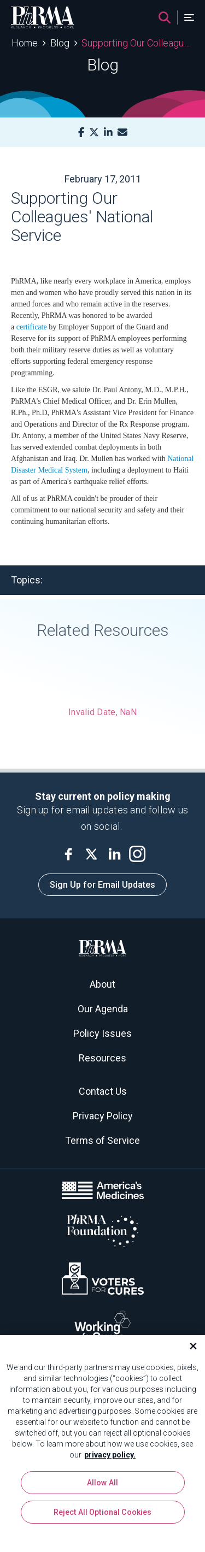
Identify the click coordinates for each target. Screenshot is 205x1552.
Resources (102, 1058)
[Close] (189, 1349)
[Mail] (122, 132)
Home (24, 43)
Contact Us (103, 1091)
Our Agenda (103, 1008)
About (102, 984)
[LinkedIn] (108, 132)
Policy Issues (102, 1033)
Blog (59, 43)
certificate (31, 327)
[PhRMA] (42, 17)
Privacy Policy (103, 1116)
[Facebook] (81, 132)
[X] (94, 132)
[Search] (165, 17)
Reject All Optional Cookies (103, 1515)
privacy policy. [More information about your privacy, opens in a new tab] (110, 1458)
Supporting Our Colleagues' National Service (137, 43)
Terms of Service (102, 1140)
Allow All (102, 1486)
